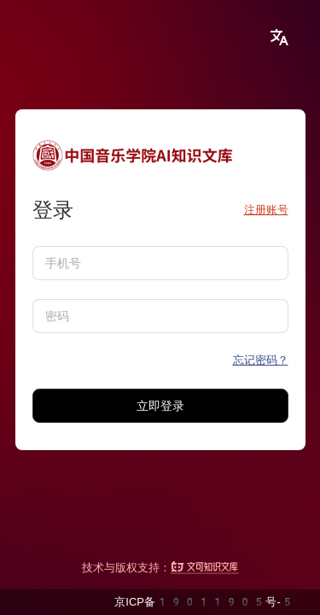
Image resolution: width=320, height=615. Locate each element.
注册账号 (266, 209)
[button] (279, 37)
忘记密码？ (260, 360)
